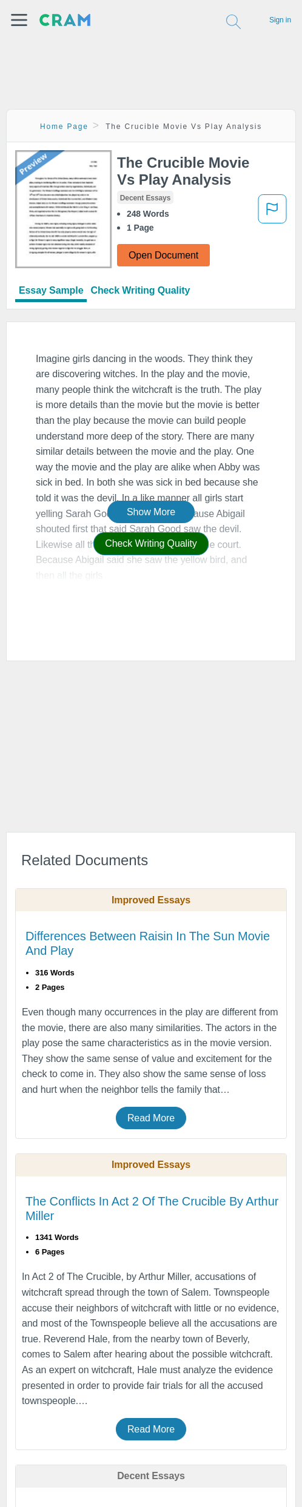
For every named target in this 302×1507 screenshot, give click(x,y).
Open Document (163, 255)
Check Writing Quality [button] (150, 543)
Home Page (64, 126)
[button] (19, 20)
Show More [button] (151, 512)
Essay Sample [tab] (51, 290)
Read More (151, 1118)
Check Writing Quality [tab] (140, 290)
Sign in (280, 20)
